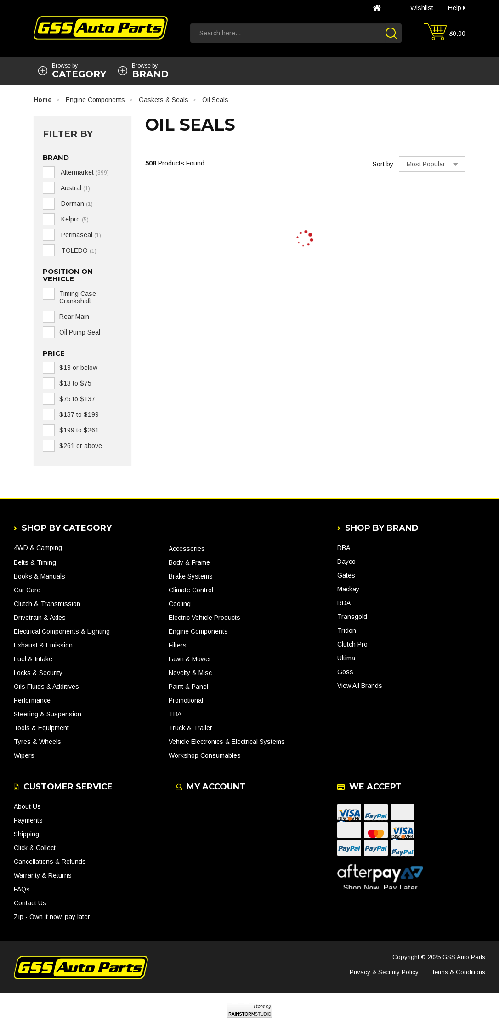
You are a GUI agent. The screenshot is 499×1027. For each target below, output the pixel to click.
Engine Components (198, 631)
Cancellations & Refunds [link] (50, 861)
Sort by (383, 164)
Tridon (346, 630)
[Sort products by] (432, 164)
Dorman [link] (76, 203)
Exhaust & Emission (43, 645)
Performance (32, 700)
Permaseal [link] (80, 234)
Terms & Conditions (458, 972)
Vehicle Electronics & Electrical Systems (227, 741)
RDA (344, 603)
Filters (178, 645)
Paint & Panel (188, 686)
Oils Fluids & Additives (46, 686)
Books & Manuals (39, 576)
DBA (343, 547)
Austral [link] (74, 188)
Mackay (348, 589)
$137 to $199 (79, 414)
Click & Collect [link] (35, 847)
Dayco (346, 561)
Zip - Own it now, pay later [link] (52, 916)
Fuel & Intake (33, 659)
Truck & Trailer (190, 728)
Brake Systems (191, 576)
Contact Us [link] (30, 903)
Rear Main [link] (74, 316)
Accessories (187, 548)
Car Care (27, 590)
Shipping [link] (26, 834)
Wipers (24, 755)
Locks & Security (38, 672)
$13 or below (78, 367)
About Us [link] (27, 806)
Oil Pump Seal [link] (79, 332)
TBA (175, 714)
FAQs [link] (22, 889)
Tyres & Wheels (37, 741)
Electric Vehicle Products (204, 617)
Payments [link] (28, 820)
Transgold (352, 616)
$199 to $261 (79, 430)
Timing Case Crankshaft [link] (77, 297)
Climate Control (191, 590)
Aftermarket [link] (84, 172)
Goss (345, 671)
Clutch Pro (352, 644)
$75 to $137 (77, 399)
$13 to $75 (75, 383)
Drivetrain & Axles (40, 617)
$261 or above (80, 445)
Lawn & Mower (190, 659)
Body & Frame (189, 562)
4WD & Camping (38, 547)
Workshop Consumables (205, 755)
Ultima (346, 658)
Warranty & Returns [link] (43, 875)
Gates (346, 575)
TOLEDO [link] (77, 250)
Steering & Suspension (47, 714)
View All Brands (359, 685)
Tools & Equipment (41, 728)
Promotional (186, 700)
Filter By (68, 134)
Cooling (180, 603)
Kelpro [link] (74, 219)
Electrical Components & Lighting (62, 631)
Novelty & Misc (190, 672)
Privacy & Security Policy (384, 972)
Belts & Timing (35, 562)
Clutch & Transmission (47, 603)
